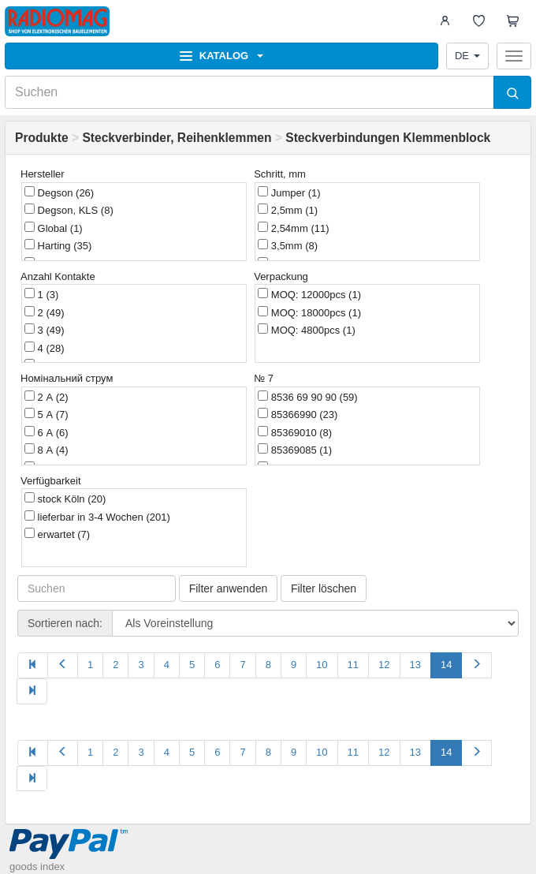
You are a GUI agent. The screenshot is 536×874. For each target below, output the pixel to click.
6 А (46, 432)
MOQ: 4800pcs (306, 329)
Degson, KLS (69, 210)
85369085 (295, 449)
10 (321, 664)
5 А (46, 414)
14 (446, 664)
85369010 (295, 432)
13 (415, 664)
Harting (57, 245)
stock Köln (65, 498)
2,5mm (288, 210)
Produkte (42, 137)
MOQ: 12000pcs (309, 294)
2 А (46, 396)
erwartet (57, 534)
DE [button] (467, 56)
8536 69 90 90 (307, 396)
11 (353, 664)
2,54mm (293, 228)
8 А (46, 449)
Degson (59, 192)
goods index (37, 866)
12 (383, 664)
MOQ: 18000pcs (309, 312)
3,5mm (288, 245)
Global (53, 228)
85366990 (297, 414)
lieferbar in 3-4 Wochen (97, 516)
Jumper (289, 192)
